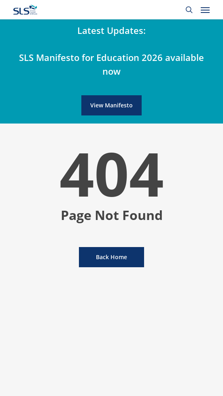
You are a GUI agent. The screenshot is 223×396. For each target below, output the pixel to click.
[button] (205, 10)
